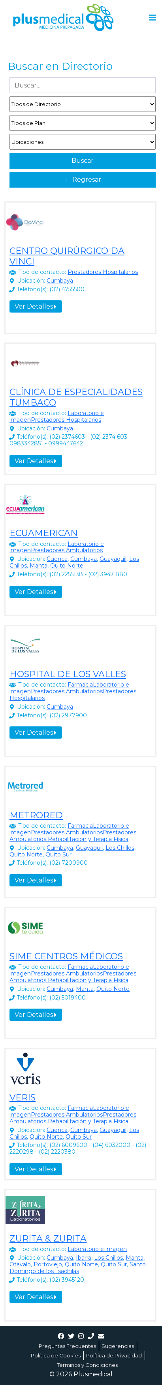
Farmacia (80, 684)
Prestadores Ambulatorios (67, 550)
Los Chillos (119, 847)
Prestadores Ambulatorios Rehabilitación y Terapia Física (72, 836)
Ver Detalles (36, 306)
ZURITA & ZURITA (48, 1238)
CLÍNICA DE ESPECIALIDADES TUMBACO (76, 397)
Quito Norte (66, 565)
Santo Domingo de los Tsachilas (77, 1268)
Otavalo (20, 1264)
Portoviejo (48, 1264)
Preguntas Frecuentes (67, 1346)
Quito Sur (58, 854)
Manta (38, 565)
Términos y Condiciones (87, 1365)
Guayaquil (113, 558)
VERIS (22, 1097)
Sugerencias (118, 1346)
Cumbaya (60, 280)
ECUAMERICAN (43, 533)
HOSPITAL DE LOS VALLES (67, 674)
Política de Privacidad (114, 1355)
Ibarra (83, 1257)
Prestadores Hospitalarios (103, 272)
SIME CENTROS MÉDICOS (66, 956)
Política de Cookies (56, 1355)
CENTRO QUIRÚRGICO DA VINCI (66, 256)
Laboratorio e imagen (97, 1249)
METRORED (36, 815)
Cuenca (57, 558)
